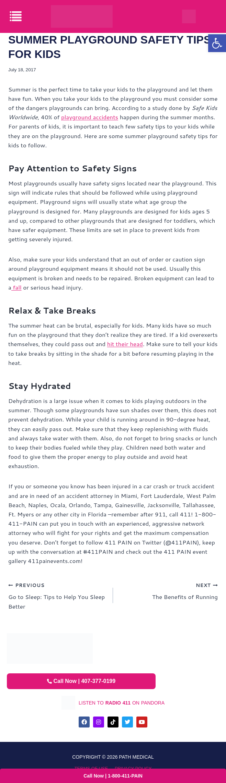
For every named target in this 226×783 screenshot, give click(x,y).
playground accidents (89, 117)
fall (16, 287)
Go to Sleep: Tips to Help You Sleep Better (57, 595)
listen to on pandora (122, 703)
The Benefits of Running (168, 590)
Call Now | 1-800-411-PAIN (113, 776)
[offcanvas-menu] (16, 16)
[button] (217, 43)
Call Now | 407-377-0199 (81, 681)
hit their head (125, 344)
